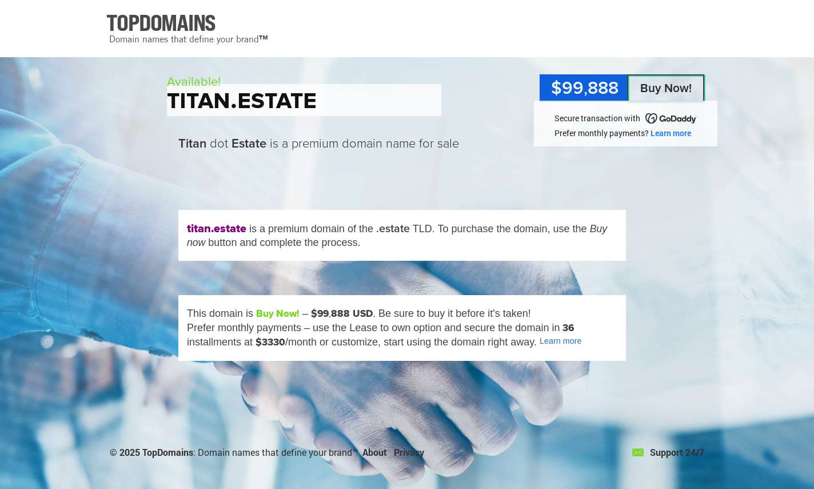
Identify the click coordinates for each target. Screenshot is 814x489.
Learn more (671, 133)
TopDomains (167, 452)
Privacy (409, 452)
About (374, 452)
